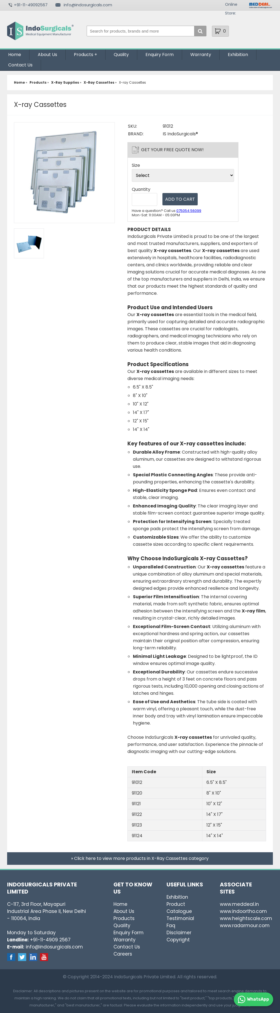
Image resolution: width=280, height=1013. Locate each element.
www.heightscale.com (246, 918)
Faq (171, 925)
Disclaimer (179, 932)
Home (14, 54)
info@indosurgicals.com (88, 5)
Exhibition (238, 54)
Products (83, 54)
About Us (47, 54)
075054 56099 (188, 210)
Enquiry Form (159, 54)
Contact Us (20, 65)
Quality (121, 54)
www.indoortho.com (243, 911)
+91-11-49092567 (31, 5)
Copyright (178, 939)
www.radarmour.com (245, 925)
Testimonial (180, 918)
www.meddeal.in (239, 904)
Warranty (200, 54)
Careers (122, 954)
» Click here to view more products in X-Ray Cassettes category (140, 858)
